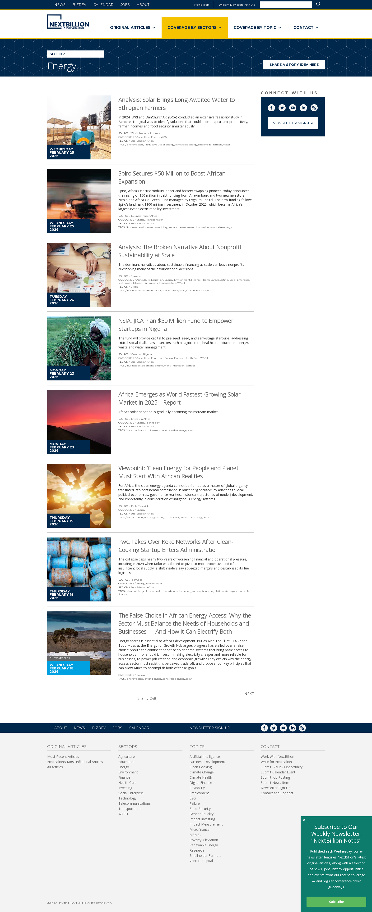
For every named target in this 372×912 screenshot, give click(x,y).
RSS (317, 107)
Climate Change (202, 772)
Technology (125, 282)
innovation (202, 227)
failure (205, 591)
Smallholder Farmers (205, 855)
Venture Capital (201, 860)
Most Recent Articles (63, 756)
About (143, 5)
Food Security (200, 808)
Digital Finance (201, 782)
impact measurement (181, 227)
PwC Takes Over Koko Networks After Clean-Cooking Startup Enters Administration (175, 545)
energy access (135, 144)
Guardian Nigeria (141, 354)
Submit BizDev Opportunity (281, 767)
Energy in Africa (140, 418)
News (59, 5)
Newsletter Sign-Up (293, 123)
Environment (182, 279)
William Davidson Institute (237, 4)
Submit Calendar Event (278, 772)
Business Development (207, 761)
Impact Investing (202, 819)
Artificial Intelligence (205, 756)
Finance (196, 279)
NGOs (158, 290)
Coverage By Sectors (194, 28)
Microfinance (199, 829)
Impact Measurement (206, 824)
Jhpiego (136, 276)
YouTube (286, 729)
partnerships (171, 517)
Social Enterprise (239, 279)
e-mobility (161, 227)
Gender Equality (202, 814)
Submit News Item (275, 782)
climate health (154, 591)
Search (318, 4)
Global (135, 286)
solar (191, 430)
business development (140, 227)
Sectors (127, 747)
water (226, 144)
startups (190, 365)
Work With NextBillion (277, 756)
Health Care (209, 279)
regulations (217, 591)
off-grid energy (153, 678)
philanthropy (170, 290)
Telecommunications (145, 282)
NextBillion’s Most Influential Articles (75, 761)
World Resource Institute (145, 133)
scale (182, 290)
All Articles (55, 767)
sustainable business (198, 290)
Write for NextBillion (276, 761)
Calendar (103, 5)
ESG (193, 798)
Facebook (274, 107)
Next (249, 694)
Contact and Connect (277, 793)
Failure (195, 803)
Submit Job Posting (275, 777)
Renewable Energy (204, 845)
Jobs (125, 5)
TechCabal (137, 579)
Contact (306, 28)
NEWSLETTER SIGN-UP (210, 728)
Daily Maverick (140, 506)
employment (163, 365)
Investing (222, 279)
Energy (155, 137)
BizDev (79, 5)
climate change (136, 517)
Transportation (154, 219)
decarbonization (137, 430)
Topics (197, 747)
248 (153, 698)
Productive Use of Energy (159, 144)
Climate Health (201, 777)
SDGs (207, 517)
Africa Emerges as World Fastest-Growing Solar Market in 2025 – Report (179, 398)
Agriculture (143, 137)
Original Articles (133, 28)
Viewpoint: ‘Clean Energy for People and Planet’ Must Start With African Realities (178, 472)
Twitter (285, 107)
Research (197, 850)
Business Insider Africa (144, 215)
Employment (199, 793)
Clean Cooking (201, 767)
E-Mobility (197, 788)
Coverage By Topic (258, 28)
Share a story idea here (297, 66)
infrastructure (156, 430)
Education (157, 279)
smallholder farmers (210, 144)
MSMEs (195, 834)
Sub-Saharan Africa (142, 140)
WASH (164, 137)
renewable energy (186, 144)
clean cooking (135, 591)
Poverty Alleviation (204, 840)
